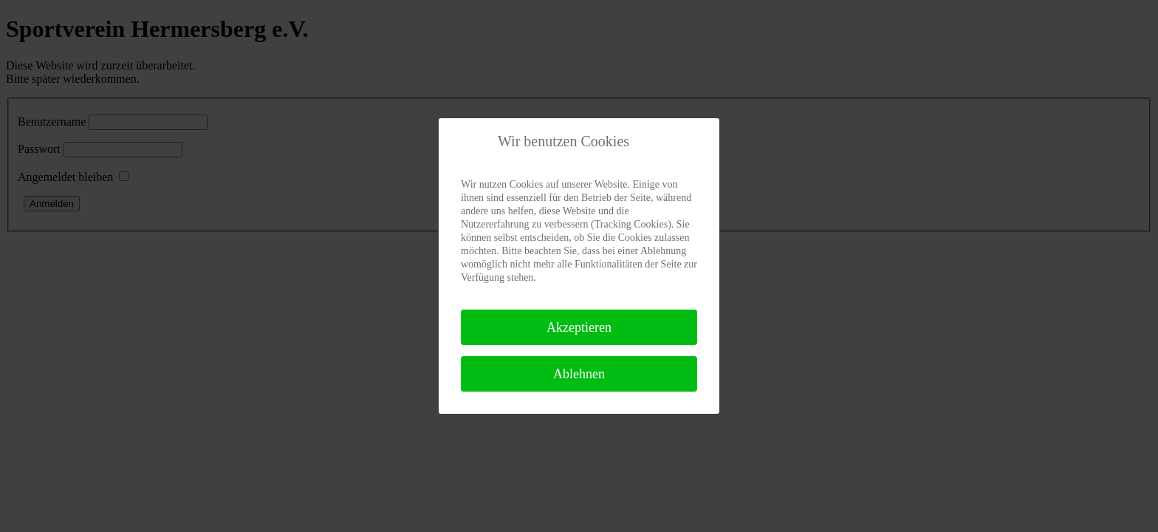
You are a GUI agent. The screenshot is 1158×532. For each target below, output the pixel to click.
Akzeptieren (579, 327)
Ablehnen (579, 373)
